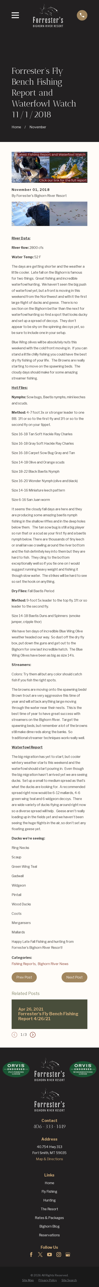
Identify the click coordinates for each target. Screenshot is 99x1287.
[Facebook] (31, 1254)
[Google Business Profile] (67, 1254)
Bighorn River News (53, 964)
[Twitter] (40, 1254)
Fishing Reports (24, 964)
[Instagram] (58, 1254)
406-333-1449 (49, 1126)
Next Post (74, 977)
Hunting (49, 1200)
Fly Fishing (49, 1192)
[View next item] (33, 1035)
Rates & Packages (49, 1218)
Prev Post (24, 977)
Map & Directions (49, 1159)
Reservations (49, 1235)
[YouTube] (49, 1254)
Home (49, 1183)
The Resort (49, 1209)
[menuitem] (28, 1280)
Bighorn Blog (49, 1226)
